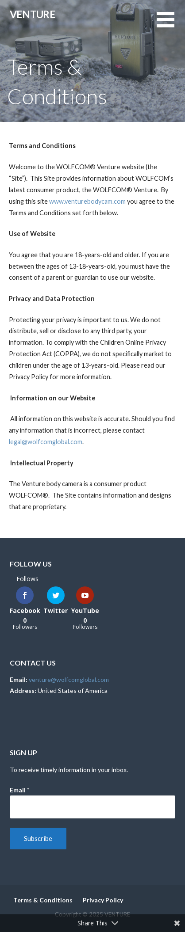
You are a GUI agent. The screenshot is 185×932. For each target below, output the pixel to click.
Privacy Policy (103, 900)
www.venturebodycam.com (87, 201)
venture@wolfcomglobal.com (69, 679)
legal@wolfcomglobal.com (45, 441)
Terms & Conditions (43, 900)
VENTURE (32, 14)
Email (19, 790)
